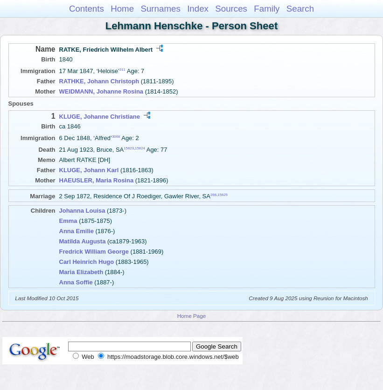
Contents (86, 8)
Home (122, 8)
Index (198, 8)
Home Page (191, 316)
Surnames (160, 8)
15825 (222, 195)
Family (266, 8)
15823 (129, 148)
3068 (116, 136)
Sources (231, 8)
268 (213, 195)
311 (122, 69)
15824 (140, 148)
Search (300, 8)
